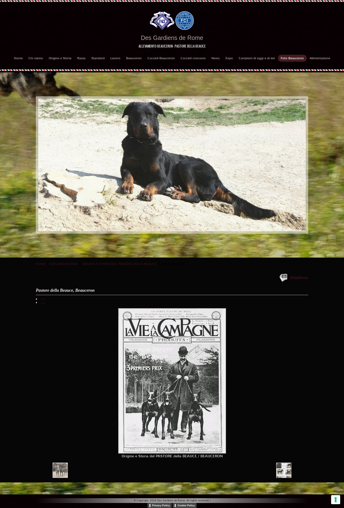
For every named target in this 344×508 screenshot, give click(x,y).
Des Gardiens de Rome (172, 37)
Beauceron (134, 58)
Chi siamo (35, 58)
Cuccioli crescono (193, 58)
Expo (229, 58)
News (215, 58)
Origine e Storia (60, 58)
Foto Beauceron (292, 58)
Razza (81, 58)
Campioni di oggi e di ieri (257, 58)
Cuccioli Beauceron (161, 58)
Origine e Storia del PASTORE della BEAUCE (119, 264)
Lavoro (115, 58)
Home (18, 58)
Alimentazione (320, 58)
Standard (98, 58)
